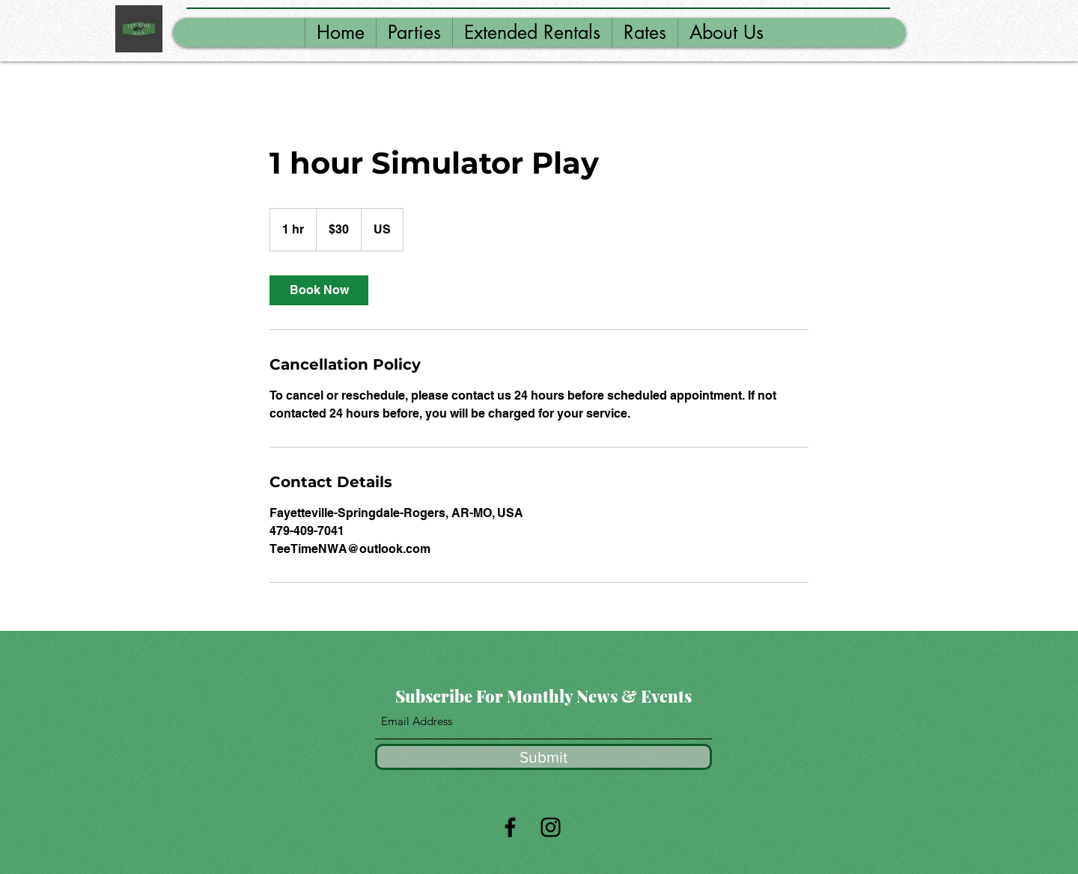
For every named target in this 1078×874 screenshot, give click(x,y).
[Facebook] (510, 827)
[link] (319, 290)
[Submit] (543, 757)
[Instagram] (551, 827)
